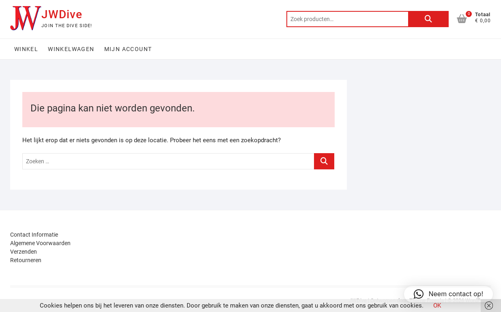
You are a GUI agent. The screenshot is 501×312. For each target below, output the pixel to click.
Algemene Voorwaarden (40, 243)
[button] (448, 294)
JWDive (61, 14)
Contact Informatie (34, 234)
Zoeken (428, 19)
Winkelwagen (71, 49)
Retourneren (25, 260)
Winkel (26, 49)
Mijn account (128, 49)
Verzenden (23, 251)
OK (437, 305)
